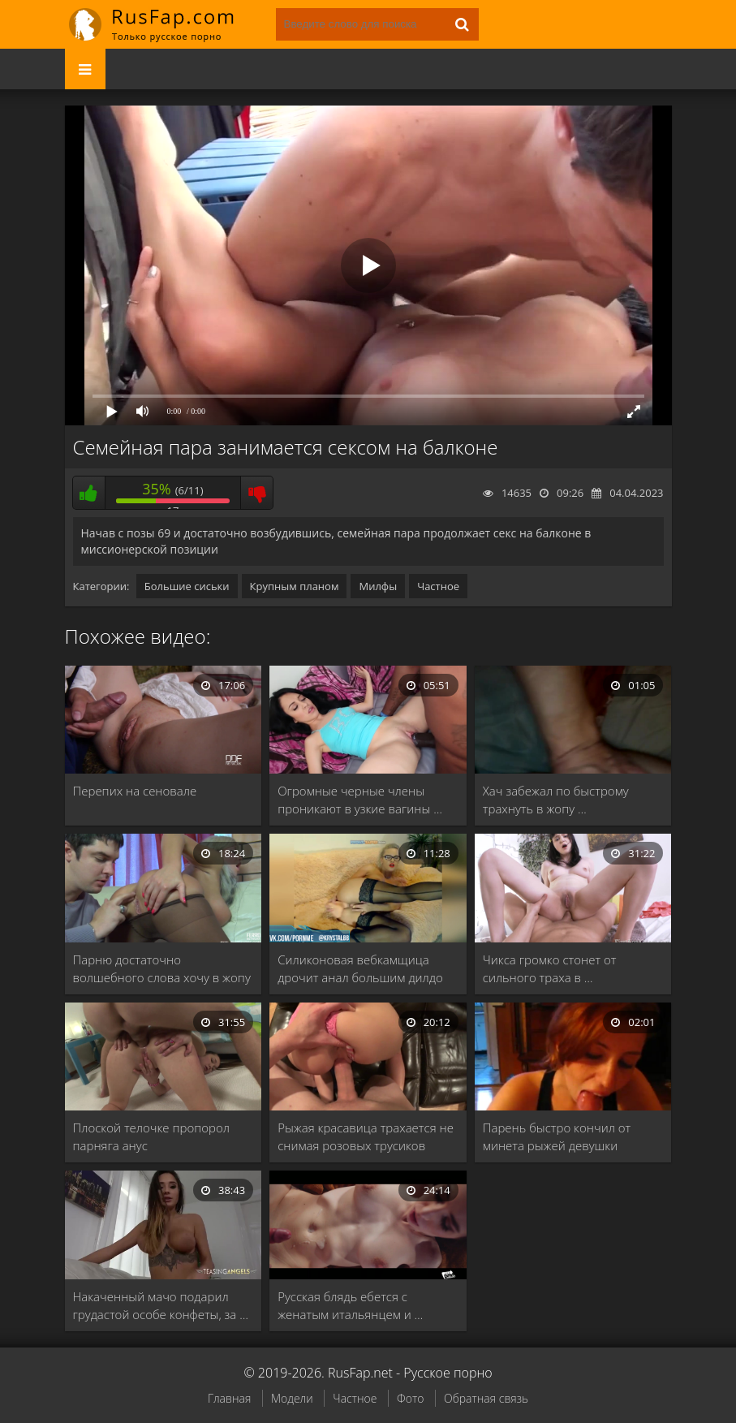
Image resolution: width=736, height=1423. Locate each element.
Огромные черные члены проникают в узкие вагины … (360, 800)
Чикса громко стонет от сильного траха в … (550, 968)
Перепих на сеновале (135, 791)
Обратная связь (486, 1398)
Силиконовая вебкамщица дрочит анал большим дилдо (360, 968)
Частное (438, 586)
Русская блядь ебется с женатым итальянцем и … (350, 1305)
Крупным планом (294, 586)
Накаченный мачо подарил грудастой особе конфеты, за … (160, 1305)
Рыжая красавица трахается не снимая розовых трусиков (366, 1136)
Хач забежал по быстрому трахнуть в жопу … (556, 800)
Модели (292, 1398)
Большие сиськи (187, 586)
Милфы (378, 586)
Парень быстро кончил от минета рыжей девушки (557, 1136)
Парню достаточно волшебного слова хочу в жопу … (162, 968)
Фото (410, 1398)
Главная (229, 1398)
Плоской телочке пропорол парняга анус (151, 1136)
